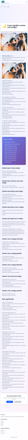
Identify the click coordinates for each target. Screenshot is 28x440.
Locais (2, 425)
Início (1, 6)
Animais (2, 421)
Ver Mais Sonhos (18, 401)
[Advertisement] (14, 15)
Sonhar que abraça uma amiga (11, 146)
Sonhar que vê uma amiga (10, 142)
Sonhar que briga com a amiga (11, 150)
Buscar (5, 6)
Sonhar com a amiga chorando (11, 152)
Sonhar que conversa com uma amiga (12, 144)
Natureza (2, 422)
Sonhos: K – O (3, 433)
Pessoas (2, 424)
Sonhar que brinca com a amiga (11, 148)
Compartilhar (9, 401)
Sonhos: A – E (3, 430)
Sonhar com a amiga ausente (10, 160)
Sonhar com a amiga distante (10, 156)
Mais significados (8, 162)
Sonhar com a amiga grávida (10, 154)
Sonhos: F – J (3, 431)
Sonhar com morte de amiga (10, 158)
